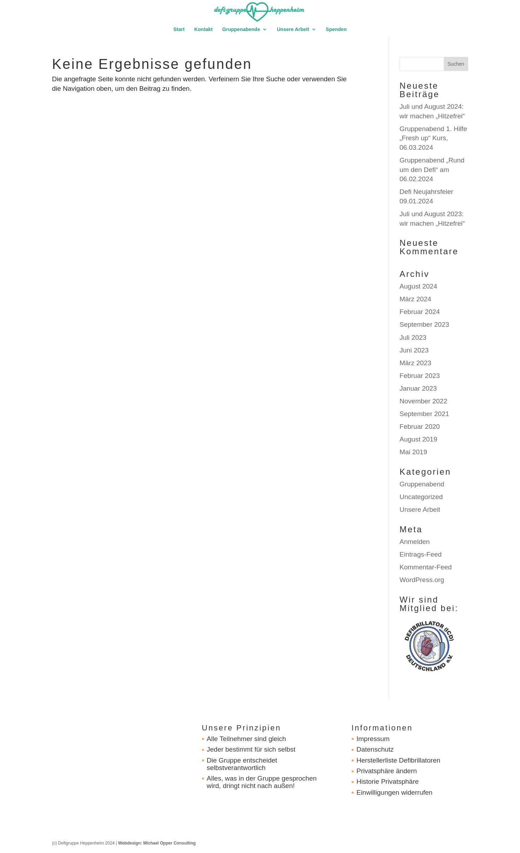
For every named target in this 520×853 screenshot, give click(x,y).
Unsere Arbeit (293, 29)
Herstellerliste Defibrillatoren (399, 760)
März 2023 (415, 363)
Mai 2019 (413, 452)
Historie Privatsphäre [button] (388, 781)
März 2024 (415, 299)
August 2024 (418, 286)
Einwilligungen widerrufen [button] (394, 792)
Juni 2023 (414, 350)
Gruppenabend (422, 484)
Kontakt (203, 29)
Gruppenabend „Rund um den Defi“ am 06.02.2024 (432, 169)
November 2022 (423, 401)
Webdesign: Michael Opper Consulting (157, 843)
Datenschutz (375, 749)
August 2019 (418, 439)
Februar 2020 (420, 426)
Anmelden (415, 541)
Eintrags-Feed (421, 554)
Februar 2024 (420, 311)
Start (179, 29)
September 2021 (424, 413)
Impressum (373, 738)
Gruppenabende (241, 29)
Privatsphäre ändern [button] (387, 771)
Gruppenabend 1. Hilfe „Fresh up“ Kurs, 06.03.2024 (433, 138)
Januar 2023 (418, 388)
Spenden (336, 29)
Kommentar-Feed (426, 567)
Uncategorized (421, 496)
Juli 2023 (413, 337)
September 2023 (424, 324)
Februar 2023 (420, 375)
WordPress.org (422, 580)
